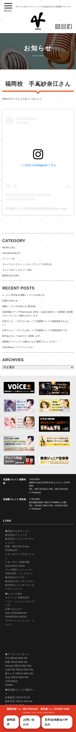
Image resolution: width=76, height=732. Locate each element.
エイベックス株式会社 (17, 597)
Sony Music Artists (15, 565)
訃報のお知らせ (10, 300)
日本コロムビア (13, 609)
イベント (6, 258)
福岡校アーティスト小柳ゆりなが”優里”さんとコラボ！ (29, 341)
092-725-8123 (41, 489)
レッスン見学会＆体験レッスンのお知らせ (23, 295)
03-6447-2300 (41, 505)
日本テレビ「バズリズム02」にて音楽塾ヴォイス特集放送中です (34, 330)
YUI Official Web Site (16, 658)
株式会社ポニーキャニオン (19, 581)
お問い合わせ (28, 722)
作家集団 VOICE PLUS (17, 697)
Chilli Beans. (11, 681)
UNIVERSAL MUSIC (16, 616)
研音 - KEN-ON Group (17, 546)
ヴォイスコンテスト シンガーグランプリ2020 (25, 264)
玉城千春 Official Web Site (19, 669)
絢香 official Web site (16, 662)
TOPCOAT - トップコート (19, 573)
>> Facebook (35, 492)
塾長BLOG (7, 275)
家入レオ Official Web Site (19, 673)
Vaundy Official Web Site (18, 665)
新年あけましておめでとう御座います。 (22, 336)
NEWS (5, 247)
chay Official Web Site (17, 677)
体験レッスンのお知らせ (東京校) (19, 306)
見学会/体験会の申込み (56, 722)
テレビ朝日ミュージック (18, 569)
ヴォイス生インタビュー (28, 99)
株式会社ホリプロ (15, 577)
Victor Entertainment (16, 612)
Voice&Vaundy (9, 253)
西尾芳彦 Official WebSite (18, 701)
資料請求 (11, 722)
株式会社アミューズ (16, 535)
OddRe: (9, 685)
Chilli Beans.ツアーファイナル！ (18, 347)
